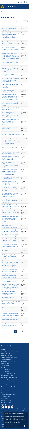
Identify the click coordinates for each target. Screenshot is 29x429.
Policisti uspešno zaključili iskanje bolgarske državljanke (10, 177)
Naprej (24, 331)
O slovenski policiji (6, 359)
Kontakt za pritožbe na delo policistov (11, 381)
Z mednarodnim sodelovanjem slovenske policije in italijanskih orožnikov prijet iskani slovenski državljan (10, 69)
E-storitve (3, 389)
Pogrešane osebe (5, 396)
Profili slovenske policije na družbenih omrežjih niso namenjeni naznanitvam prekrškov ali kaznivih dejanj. (14, 410)
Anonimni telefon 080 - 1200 (8, 387)
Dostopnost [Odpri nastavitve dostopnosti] (24, 2)
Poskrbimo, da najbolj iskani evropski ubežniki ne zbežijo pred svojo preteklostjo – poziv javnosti (10, 212)
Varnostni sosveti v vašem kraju (9, 377)
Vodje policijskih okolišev (7, 375)
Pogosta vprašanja (6, 402)
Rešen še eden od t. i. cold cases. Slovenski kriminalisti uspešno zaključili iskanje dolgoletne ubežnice (10, 219)
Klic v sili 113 (4, 385)
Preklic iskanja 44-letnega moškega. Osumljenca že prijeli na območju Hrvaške (10, 49)
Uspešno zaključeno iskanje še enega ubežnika (10, 127)
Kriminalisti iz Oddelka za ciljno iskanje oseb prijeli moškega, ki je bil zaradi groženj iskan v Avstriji (10, 206)
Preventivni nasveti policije (8, 361)
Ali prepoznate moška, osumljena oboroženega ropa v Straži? (10, 280)
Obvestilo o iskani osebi (8, 297)
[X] (3, 406)
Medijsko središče (5, 363)
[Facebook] (6, 406)
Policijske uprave (5, 371)
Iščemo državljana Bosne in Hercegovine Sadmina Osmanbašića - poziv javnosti (9, 225)
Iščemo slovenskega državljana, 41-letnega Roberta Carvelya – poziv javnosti (10, 86)
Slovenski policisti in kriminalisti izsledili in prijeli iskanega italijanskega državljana (10, 194)
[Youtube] (9, 406)
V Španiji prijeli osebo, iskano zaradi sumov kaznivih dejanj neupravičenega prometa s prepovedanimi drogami (9, 172)
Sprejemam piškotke (12, 426)
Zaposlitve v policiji (6, 400)
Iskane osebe (4, 398)
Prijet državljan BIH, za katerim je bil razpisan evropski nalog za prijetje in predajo (10, 80)
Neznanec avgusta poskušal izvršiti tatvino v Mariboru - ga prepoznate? (11, 303)
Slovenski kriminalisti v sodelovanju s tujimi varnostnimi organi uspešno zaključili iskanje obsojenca (10, 165)
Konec (4, 335)
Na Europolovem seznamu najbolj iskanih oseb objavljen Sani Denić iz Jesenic (10, 43)
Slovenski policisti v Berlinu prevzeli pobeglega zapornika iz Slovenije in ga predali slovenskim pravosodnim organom (10, 115)
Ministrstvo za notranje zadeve (9, 348)
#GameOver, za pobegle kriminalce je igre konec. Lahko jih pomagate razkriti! (11, 134)
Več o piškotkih (17, 422)
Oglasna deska (5, 365)
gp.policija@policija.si (11, 357)
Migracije (3, 404)
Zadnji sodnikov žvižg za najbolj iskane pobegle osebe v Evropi (10, 270)
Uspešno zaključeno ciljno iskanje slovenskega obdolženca (10, 152)
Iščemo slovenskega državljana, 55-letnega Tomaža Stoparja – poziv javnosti (10, 28)
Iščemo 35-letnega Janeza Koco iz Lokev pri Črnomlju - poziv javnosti (10, 240)
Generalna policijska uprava (8, 373)
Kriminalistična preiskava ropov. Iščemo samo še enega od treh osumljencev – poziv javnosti (10, 62)
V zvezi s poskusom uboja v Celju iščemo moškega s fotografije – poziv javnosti (10, 200)
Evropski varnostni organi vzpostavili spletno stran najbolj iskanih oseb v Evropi (10, 325)
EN (26, 2)
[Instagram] (12, 406)
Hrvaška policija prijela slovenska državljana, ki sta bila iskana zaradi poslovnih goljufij (10, 256)
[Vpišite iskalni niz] (10, 2)
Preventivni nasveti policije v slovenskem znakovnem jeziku (22, 2)
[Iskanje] (18, 2)
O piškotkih (4, 418)
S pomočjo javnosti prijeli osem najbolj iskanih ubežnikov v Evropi (10, 314)
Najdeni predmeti (5, 392)
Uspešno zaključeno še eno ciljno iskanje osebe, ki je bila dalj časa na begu (10, 103)
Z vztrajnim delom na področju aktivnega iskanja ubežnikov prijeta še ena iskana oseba (10, 275)
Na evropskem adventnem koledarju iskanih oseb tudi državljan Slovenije (9, 293)
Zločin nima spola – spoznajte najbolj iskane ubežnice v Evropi (10, 245)
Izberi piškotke (21, 426)
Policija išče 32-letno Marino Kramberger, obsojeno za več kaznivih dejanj (9, 189)
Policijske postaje (5, 369)
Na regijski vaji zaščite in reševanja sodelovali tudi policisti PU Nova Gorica (11, 319)
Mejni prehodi (4, 390)
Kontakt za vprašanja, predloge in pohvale (12, 379)
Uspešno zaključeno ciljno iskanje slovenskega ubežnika (10, 108)
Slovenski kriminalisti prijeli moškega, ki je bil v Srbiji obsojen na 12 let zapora (10, 183)
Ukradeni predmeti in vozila (8, 394)
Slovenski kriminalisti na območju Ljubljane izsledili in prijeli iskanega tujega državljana (10, 158)
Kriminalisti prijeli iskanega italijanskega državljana (9, 91)
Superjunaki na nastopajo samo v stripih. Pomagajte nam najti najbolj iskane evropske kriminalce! (10, 122)
